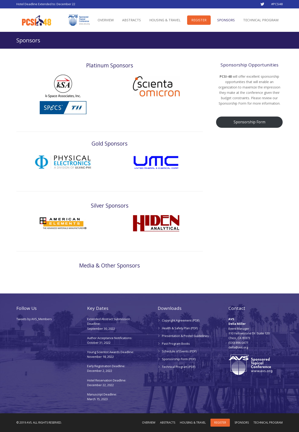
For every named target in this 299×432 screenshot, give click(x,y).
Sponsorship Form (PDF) (179, 359)
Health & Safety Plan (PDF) (180, 328)
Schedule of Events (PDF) (179, 351)
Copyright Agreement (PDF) (180, 320)
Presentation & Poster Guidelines (185, 336)
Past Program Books (176, 344)
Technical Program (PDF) (178, 367)
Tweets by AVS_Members (34, 319)
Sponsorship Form (249, 121)
